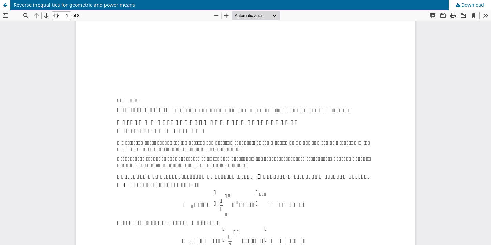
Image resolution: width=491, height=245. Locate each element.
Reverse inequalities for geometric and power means (74, 5)
